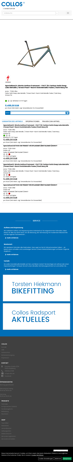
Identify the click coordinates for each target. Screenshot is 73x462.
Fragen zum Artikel (51, 121)
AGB (2, 350)
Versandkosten (6, 428)
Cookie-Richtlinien (37, 455)
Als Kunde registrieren (8, 436)
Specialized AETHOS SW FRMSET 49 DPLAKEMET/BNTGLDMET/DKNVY (30, 146)
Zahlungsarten (6, 431)
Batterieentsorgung (7, 355)
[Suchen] (56, 13)
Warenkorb (5, 426)
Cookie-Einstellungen (46, 459)
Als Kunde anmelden (8, 439)
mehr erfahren (12, 238)
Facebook (8, 376)
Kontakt (4, 347)
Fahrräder (4, 404)
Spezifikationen (32, 121)
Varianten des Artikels (12, 121)
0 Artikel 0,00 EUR (9, 9)
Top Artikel (4, 423)
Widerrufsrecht (6, 434)
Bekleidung (5, 411)
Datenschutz (5, 352)
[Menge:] (38, 112)
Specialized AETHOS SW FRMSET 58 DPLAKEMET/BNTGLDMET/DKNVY (30, 185)
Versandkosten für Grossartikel (33, 108)
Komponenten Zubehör (9, 406)
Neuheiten (4, 414)
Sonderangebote (7, 409)
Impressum (5, 358)
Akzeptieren (67, 459)
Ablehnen (58, 459)
